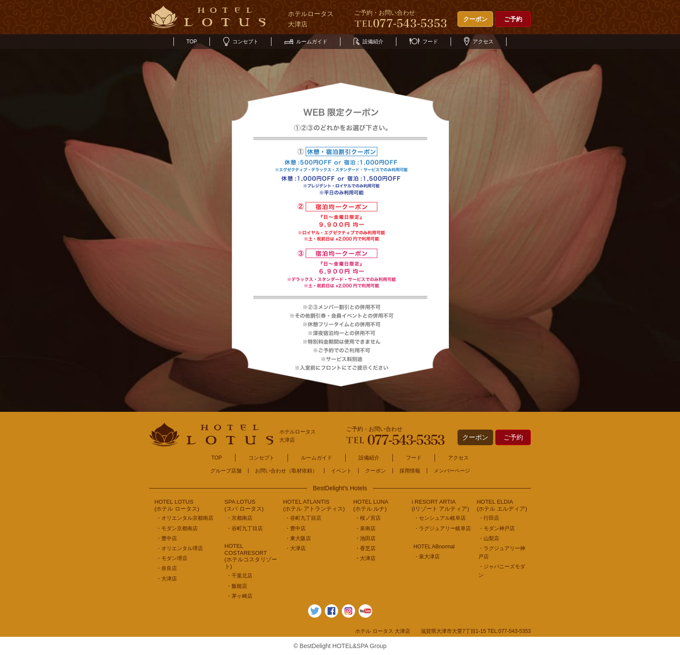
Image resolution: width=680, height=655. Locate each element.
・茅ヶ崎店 (239, 596)
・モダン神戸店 (496, 528)
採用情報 (409, 471)
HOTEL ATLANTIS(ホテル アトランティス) (314, 505)
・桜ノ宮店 (368, 518)
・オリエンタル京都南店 (184, 518)
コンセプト (240, 42)
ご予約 (513, 19)
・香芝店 (365, 548)
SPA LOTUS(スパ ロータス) (244, 505)
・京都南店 (239, 518)
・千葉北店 (239, 576)
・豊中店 (166, 538)
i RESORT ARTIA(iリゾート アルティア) (440, 505)
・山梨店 (488, 538)
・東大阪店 (298, 538)
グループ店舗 (226, 471)
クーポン (475, 19)
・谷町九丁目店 (244, 528)
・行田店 (488, 518)
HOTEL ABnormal (434, 547)
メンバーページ (452, 471)
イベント (341, 471)
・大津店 (166, 579)
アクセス (479, 42)
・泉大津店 (427, 557)
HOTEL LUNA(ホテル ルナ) (370, 505)
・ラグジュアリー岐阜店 (442, 528)
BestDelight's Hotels (340, 488)
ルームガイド (305, 42)
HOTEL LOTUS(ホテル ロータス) (176, 505)
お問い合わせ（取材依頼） (286, 471)
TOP (191, 42)
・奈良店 (166, 568)
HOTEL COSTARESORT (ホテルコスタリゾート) (251, 556)
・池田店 (365, 538)
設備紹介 (368, 42)
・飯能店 (236, 586)
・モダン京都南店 (177, 528)
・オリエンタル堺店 (179, 548)
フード (423, 42)
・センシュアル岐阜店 (440, 518)
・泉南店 (365, 528)
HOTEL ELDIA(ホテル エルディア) (502, 505)
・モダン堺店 (171, 558)
